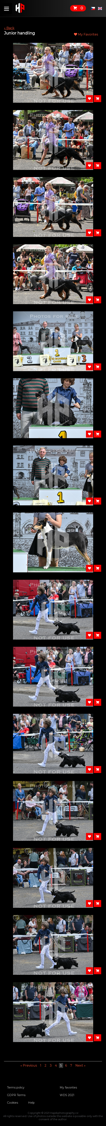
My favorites (68, 1087)
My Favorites (86, 34)
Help (31, 1102)
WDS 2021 (67, 1095)
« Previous (28, 1065)
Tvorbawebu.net (53, 1122)
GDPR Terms (16, 1095)
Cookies (12, 1102)
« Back (9, 28)
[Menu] (6, 8)
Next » (80, 1065)
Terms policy (15, 1087)
